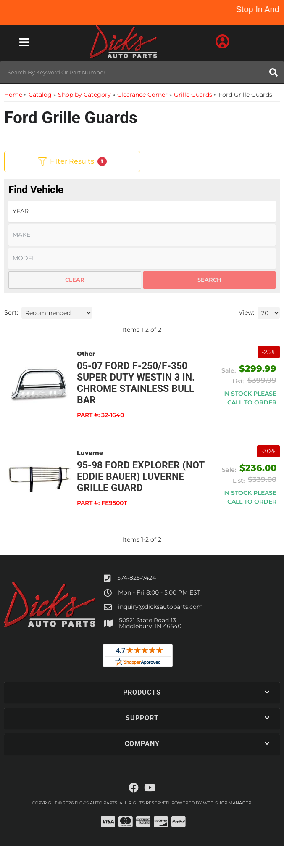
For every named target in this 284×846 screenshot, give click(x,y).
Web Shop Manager (227, 803)
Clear (74, 279)
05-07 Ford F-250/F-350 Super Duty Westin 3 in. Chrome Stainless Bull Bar (136, 383)
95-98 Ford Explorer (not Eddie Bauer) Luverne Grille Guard (140, 477)
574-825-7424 (136, 578)
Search (209, 279)
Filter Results (72, 161)
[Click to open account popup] (222, 42)
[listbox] (142, 211)
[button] (142, 72)
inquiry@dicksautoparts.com (160, 607)
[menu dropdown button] (23, 42)
